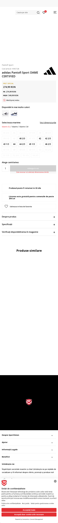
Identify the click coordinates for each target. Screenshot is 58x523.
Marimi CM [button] (23, 127)
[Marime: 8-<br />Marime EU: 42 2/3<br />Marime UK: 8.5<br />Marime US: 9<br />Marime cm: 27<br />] (48, 138)
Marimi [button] (15, 127)
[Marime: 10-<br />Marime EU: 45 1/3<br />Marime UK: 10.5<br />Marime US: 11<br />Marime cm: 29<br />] (32, 144)
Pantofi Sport (7, 65)
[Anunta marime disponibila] (6, 133)
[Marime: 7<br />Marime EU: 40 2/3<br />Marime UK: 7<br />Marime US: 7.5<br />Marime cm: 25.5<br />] (22, 138)
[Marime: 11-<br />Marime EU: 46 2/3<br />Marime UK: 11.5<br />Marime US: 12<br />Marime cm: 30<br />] (48, 144)
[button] (27, 12)
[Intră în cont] (43, 12)
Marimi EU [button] (6, 127)
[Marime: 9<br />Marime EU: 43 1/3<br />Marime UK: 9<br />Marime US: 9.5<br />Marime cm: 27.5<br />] (6, 144)
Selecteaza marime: (11, 122)
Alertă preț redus (12, 100)
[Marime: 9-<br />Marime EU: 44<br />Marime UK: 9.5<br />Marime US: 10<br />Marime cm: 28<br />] (14, 144)
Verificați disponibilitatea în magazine (28, 232)
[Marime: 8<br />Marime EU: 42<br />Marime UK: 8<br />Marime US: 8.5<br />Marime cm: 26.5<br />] (39, 138)
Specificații (28, 224)
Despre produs (28, 216)
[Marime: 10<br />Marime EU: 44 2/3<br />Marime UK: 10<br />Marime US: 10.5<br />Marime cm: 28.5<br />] (22, 144)
